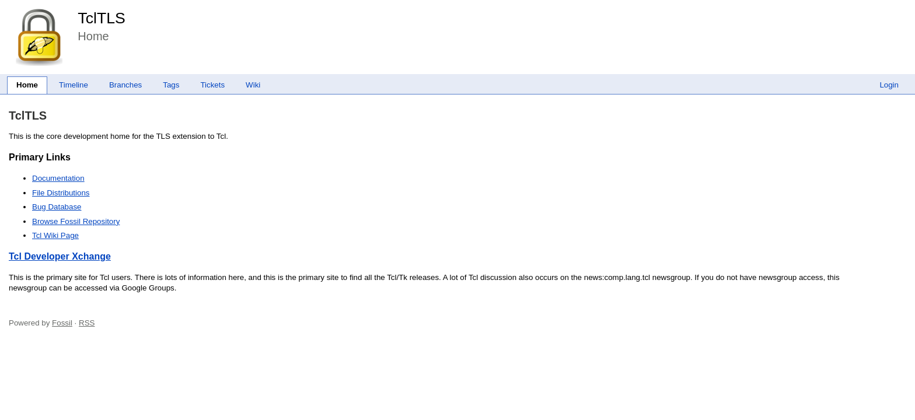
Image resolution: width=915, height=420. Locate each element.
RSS (87, 322)
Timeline (73, 84)
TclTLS (101, 18)
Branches (125, 84)
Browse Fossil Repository (76, 221)
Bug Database (56, 206)
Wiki (253, 84)
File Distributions (61, 192)
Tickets (212, 84)
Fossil (62, 322)
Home (27, 84)
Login (889, 84)
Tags (171, 84)
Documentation (58, 178)
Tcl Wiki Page (55, 235)
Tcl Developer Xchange (60, 256)
